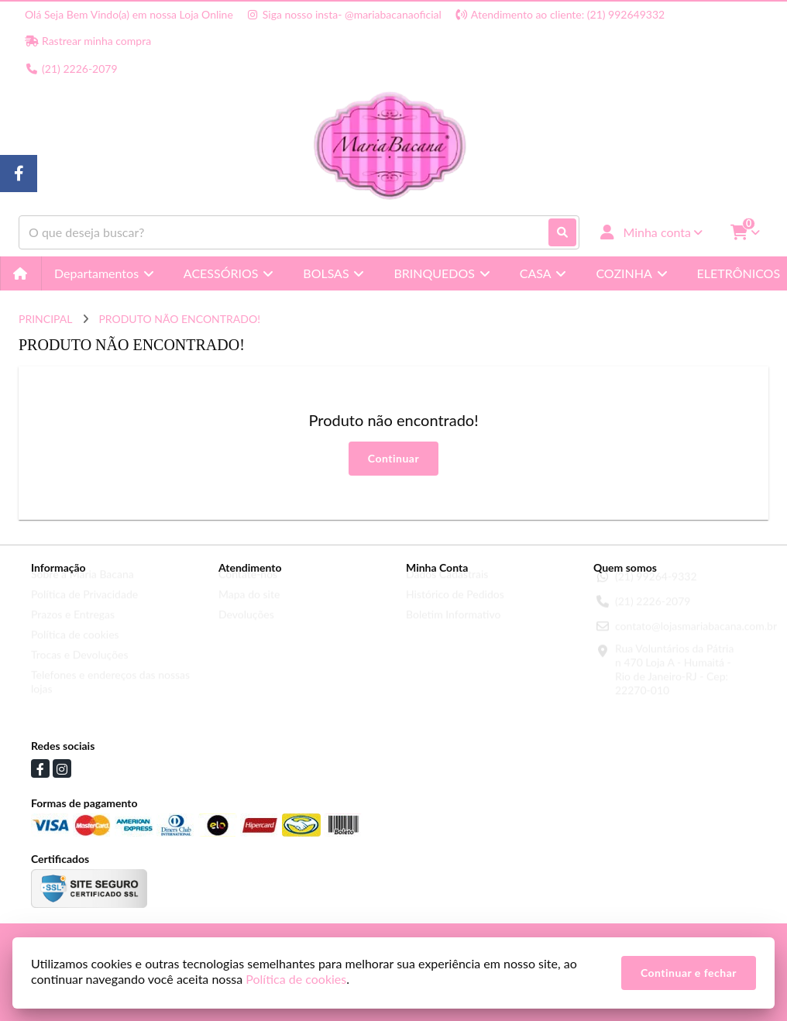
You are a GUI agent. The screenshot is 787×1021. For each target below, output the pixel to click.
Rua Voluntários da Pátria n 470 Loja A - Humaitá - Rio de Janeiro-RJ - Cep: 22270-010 (674, 682)
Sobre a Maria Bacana (82, 587)
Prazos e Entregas (73, 627)
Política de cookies (75, 648)
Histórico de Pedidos (455, 607)
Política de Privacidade (84, 607)
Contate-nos (247, 587)
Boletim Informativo (453, 627)
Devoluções (246, 627)
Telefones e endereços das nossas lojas (110, 695)
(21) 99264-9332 (656, 589)
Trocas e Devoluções (80, 668)
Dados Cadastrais (447, 587)
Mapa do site (249, 607)
